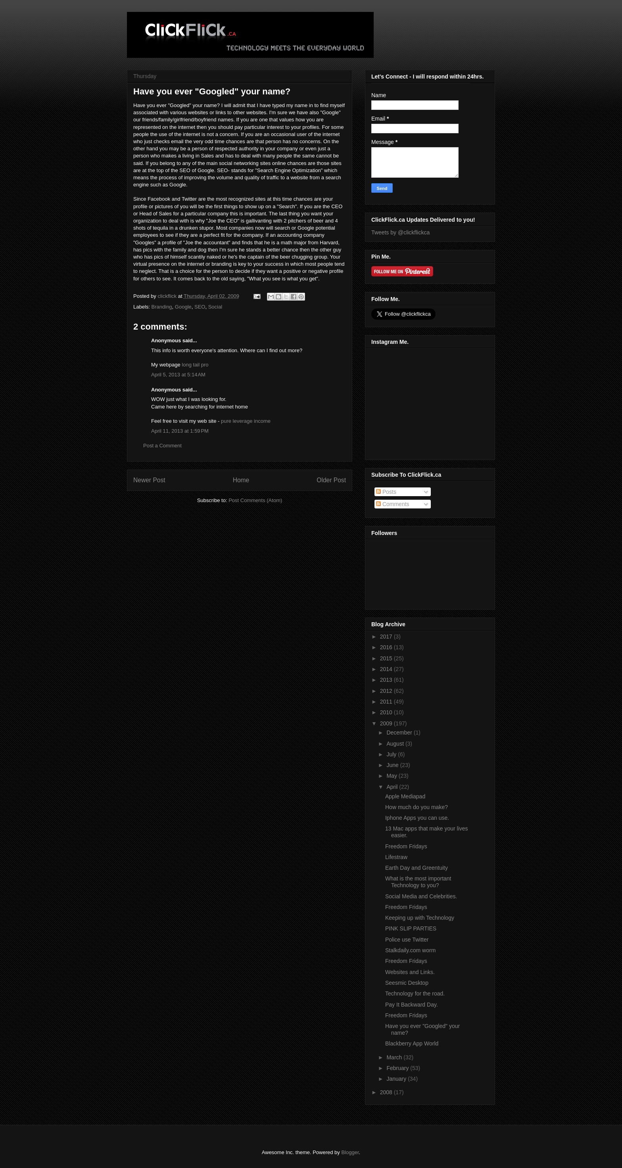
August (395, 743)
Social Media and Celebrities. (421, 896)
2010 (387, 712)
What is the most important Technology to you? (418, 881)
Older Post (331, 480)
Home (241, 480)
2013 (387, 680)
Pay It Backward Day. (411, 1004)
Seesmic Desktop (406, 983)
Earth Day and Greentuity (416, 868)
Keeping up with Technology (419, 918)
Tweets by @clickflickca (400, 232)
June (393, 765)
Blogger (350, 1152)
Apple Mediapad (405, 796)
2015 (387, 658)
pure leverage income (246, 421)
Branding (162, 307)
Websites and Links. (410, 972)
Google (183, 307)
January (397, 1079)
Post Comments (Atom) (255, 500)
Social (215, 307)
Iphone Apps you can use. (417, 818)
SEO (199, 307)
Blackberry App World (411, 1043)
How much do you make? (416, 807)
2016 (387, 647)
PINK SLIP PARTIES (410, 928)
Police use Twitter (406, 939)
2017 (387, 636)
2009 (387, 723)
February (398, 1068)
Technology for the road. (415, 993)
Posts (386, 492)
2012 (387, 691)
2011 (387, 701)
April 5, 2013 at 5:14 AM (178, 375)
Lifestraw (396, 857)
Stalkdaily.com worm (410, 950)
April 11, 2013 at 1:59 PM (180, 431)
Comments (392, 504)
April (392, 787)
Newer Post (149, 480)
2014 (387, 669)
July (392, 754)
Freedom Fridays (406, 846)
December (399, 732)
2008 (387, 1092)
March (394, 1057)
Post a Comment (162, 446)
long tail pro (195, 365)
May (392, 776)
